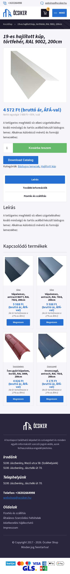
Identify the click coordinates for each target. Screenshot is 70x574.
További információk (35, 188)
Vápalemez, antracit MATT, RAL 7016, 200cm (18, 297)
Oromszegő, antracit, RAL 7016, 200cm (52, 373)
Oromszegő (52, 366)
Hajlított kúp (48, 166)
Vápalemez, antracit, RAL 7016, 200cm (52, 297)
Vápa (18, 290)
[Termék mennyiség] (8, 148)
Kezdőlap (7, 24)
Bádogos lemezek (29, 166)
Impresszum (10, 528)
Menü (62, 13)
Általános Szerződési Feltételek (22, 518)
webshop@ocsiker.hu (56, 3)
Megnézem (18, 322)
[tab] (35, 180)
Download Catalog (20, 160)
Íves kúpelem (18, 366)
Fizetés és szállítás (35, 196)
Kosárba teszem (40, 148)
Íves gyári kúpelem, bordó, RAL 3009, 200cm (18, 373)
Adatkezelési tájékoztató (18, 523)
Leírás (35, 179)
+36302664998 (15, 3)
